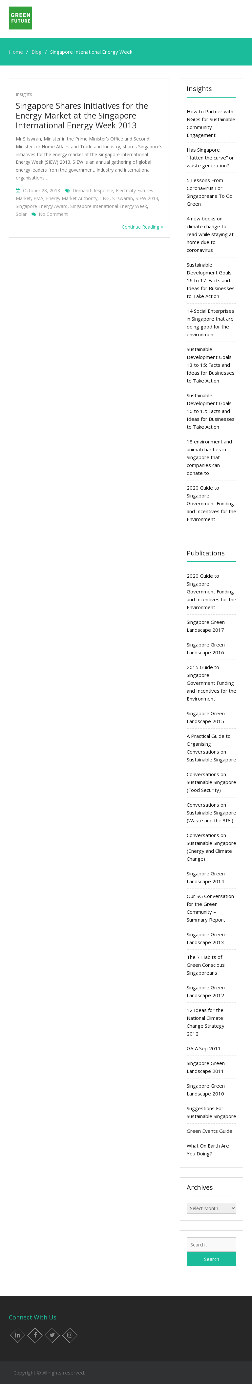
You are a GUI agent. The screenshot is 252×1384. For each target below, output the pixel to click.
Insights (24, 94)
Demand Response (93, 190)
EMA (38, 198)
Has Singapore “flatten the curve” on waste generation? (211, 157)
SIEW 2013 (147, 198)
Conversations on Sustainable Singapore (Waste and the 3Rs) (211, 812)
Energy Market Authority (71, 198)
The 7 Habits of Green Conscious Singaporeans (206, 965)
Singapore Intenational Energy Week (108, 206)
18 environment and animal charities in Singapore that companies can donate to (209, 457)
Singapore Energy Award (42, 206)
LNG (105, 198)
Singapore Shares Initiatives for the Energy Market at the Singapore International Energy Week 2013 (82, 115)
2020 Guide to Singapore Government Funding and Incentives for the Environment (211, 503)
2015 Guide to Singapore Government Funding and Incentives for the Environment (211, 683)
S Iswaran (122, 198)
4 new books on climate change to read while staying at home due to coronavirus (210, 234)
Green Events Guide (209, 1131)
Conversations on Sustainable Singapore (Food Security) (211, 782)
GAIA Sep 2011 (204, 1048)
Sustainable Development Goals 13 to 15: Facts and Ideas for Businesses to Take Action (211, 365)
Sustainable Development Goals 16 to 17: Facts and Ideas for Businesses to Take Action (211, 280)
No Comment (53, 214)
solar (21, 214)
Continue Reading (142, 227)
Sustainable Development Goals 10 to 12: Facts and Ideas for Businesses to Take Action (211, 411)
